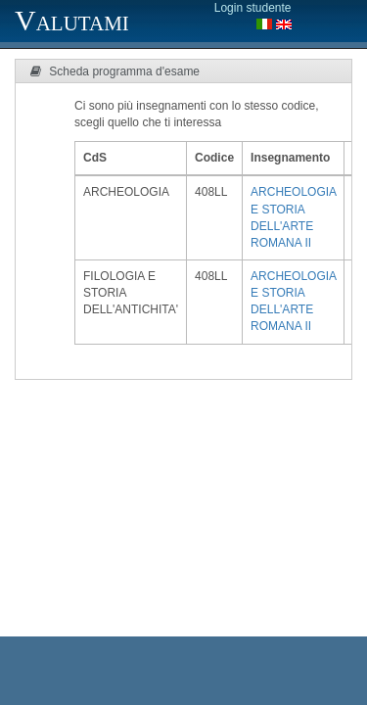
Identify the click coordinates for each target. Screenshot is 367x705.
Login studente (253, 8)
